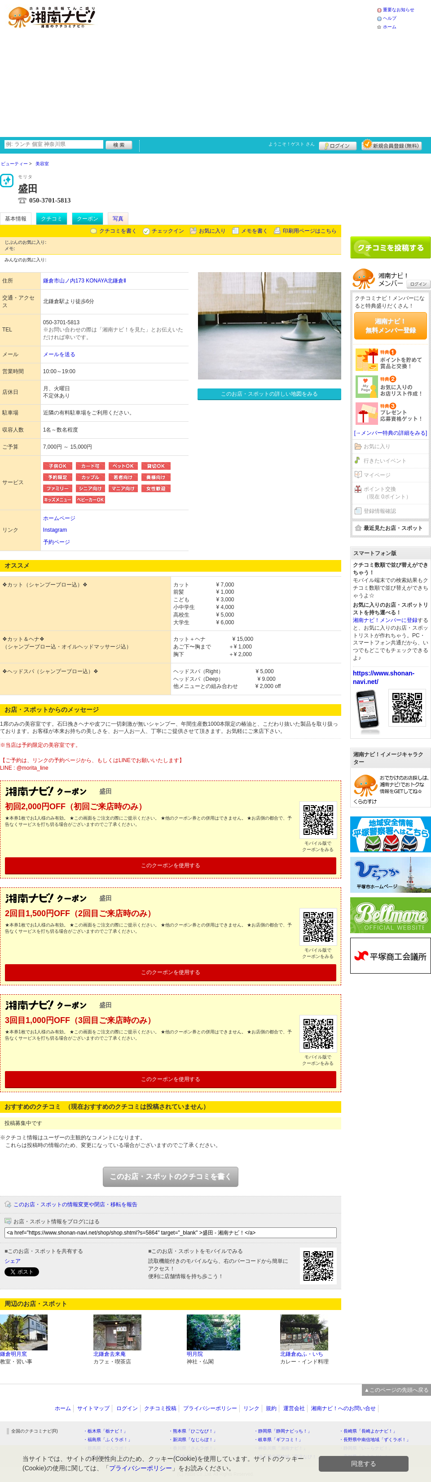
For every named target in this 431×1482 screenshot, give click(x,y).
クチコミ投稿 (160, 1408)
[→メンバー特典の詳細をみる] (390, 433)
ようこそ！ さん (291, 143)
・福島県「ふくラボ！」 (107, 1439)
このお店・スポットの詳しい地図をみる (269, 394)
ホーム (389, 26)
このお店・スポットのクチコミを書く (171, 1176)
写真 (118, 219)
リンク (251, 1408)
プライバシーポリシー (210, 1408)
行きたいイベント (385, 461)
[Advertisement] (230, 67)
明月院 (195, 1354)
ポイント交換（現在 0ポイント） (387, 493)
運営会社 (294, 1408)
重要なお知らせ (398, 9)
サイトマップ (93, 1408)
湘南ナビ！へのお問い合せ (343, 1408)
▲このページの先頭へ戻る (396, 1390)
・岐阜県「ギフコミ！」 (278, 1439)
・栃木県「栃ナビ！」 (105, 1431)
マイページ (377, 475)
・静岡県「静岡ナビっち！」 (283, 1431)
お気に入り (212, 231)
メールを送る (59, 354)
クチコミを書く (118, 231)
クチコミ (51, 219)
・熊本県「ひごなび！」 (193, 1431)
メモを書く (254, 231)
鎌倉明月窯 (13, 1354)
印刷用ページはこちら (310, 231)
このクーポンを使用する (170, 865)
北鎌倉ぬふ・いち (301, 1354)
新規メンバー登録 (391, 144)
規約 (271, 1408)
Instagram (55, 530)
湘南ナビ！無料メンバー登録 (390, 326)
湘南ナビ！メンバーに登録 (385, 620)
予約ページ (56, 542)
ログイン (338, 144)
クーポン (87, 219)
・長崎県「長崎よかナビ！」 (368, 1431)
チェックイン (168, 231)
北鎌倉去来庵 (109, 1354)
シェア (12, 1261)
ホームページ (59, 518)
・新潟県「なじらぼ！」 (193, 1439)
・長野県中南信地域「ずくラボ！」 (375, 1439)
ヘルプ (389, 18)
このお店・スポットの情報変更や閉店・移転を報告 (75, 1204)
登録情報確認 (380, 511)
